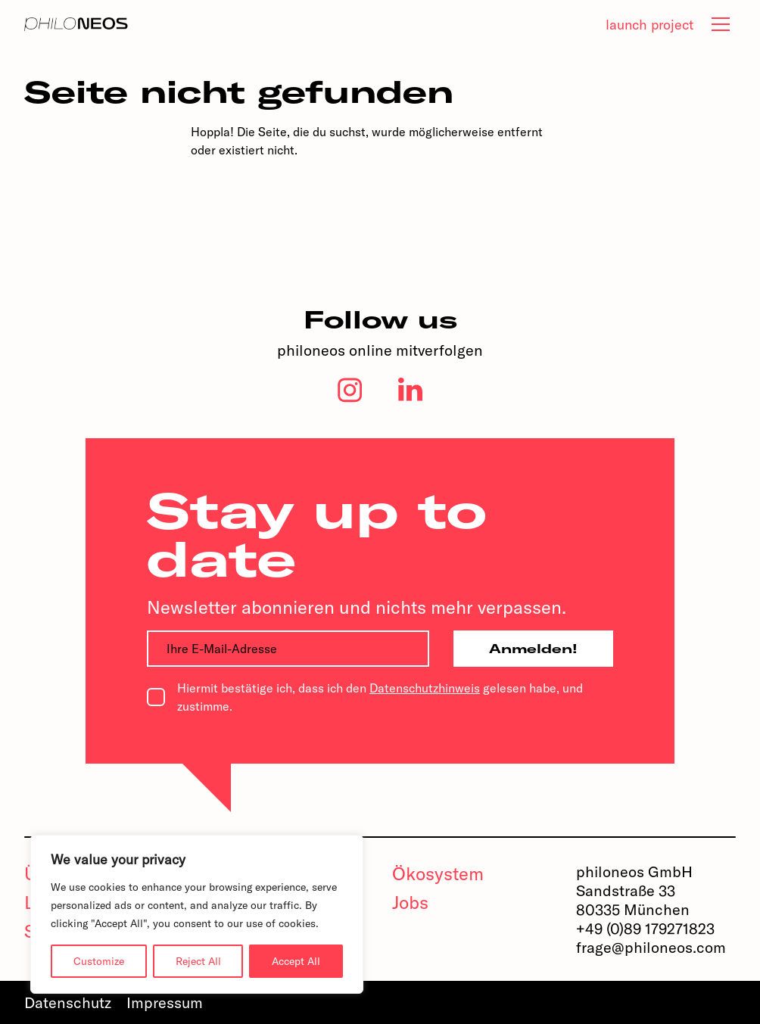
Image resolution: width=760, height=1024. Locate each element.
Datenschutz (67, 1002)
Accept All (296, 961)
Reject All (198, 961)
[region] (196, 914)
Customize (98, 961)
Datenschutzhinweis (424, 688)
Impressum (164, 1002)
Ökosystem (438, 873)
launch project (649, 24)
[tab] (720, 24)
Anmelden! (533, 648)
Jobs (410, 902)
